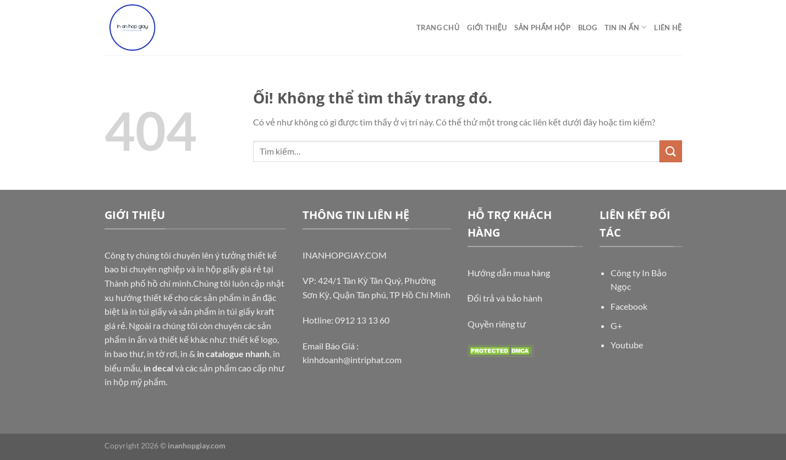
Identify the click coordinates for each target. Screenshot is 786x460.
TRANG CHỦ (438, 27)
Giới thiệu (487, 27)
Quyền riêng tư (497, 324)
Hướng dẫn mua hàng (509, 272)
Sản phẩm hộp (542, 27)
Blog (587, 27)
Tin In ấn (625, 27)
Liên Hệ (667, 27)
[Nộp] (670, 151)
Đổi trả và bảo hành (505, 298)
